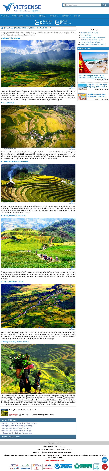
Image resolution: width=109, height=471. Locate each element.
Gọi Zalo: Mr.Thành (57, 22)
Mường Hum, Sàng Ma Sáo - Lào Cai (93, 44)
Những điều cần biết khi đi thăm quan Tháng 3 (17, 426)
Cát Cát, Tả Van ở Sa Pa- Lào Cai (92, 40)
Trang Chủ (27, 7)
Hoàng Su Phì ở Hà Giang (89, 33)
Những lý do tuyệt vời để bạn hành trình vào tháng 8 (19, 423)
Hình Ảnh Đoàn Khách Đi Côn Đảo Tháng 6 (16, 430)
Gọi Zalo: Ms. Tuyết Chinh (37, 22)
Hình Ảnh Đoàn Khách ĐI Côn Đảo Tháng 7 (16, 428)
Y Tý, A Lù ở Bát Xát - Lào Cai (90, 42)
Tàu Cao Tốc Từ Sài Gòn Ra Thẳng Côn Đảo (17, 433)
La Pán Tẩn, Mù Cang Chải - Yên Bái (93, 37)
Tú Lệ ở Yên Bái (86, 35)
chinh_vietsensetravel (41, 23)
